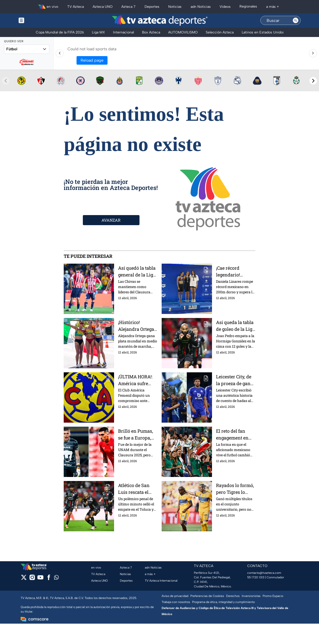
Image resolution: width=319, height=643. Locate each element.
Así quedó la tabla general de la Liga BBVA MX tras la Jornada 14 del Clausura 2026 (137, 271)
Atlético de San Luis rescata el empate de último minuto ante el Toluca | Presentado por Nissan (136, 488)
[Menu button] (39, 20)
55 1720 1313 (255, 577)
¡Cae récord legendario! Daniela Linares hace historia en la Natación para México (235, 271)
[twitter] (24, 579)
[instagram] (32, 579)
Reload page (92, 60)
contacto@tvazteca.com (264, 573)
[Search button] (295, 20)
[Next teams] (313, 81)
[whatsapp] (56, 578)
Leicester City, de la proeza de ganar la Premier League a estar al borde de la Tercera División (235, 380)
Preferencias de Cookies (207, 596)
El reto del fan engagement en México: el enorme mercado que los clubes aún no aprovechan (235, 434)
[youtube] (40, 579)
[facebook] (49, 579)
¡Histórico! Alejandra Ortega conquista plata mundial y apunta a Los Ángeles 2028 (137, 325)
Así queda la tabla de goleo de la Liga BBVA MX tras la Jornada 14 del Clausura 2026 (235, 325)
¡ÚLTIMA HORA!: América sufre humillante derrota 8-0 (135, 380)
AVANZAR (111, 220)
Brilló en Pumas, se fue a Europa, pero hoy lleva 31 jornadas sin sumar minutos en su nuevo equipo (137, 434)
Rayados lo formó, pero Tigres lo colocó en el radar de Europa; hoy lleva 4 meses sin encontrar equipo (235, 488)
